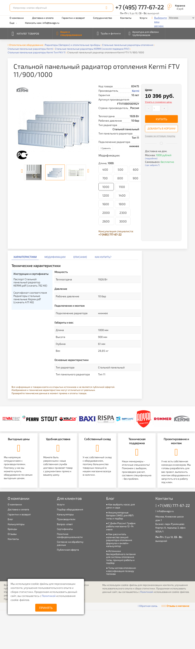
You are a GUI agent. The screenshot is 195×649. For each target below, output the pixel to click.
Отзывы (12, 533)
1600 (106, 204)
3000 (123, 221)
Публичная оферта (68, 549)
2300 (123, 212)
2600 (106, 221)
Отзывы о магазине (175, 605)
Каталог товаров (25, 33)
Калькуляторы (16, 524)
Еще (13, 22)
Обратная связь (148, 605)
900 (135, 178)
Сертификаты (65, 528)
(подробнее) (151, 158)
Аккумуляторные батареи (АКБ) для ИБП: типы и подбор (120, 515)
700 (105, 178)
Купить (161, 119)
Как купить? (103, 257)
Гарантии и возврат (73, 17)
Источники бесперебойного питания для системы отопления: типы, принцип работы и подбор (121, 556)
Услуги (143, 17)
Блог (10, 519)
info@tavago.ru (164, 511)
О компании (17, 17)
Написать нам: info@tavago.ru (42, 22)
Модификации (55, 257)
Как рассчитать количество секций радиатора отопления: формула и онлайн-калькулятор (119, 540)
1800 (122, 204)
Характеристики (25, 257)
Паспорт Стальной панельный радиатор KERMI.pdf (30, 282)
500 (121, 169)
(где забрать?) (152, 165)
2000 (106, 212)
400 (105, 169)
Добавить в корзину (162, 128)
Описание (80, 257)
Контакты (125, 17)
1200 (106, 195)
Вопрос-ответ (65, 524)
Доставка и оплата (42, 17)
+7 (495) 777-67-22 (139, 7)
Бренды (12, 528)
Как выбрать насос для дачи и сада (120, 506)
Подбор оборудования (70, 509)
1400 (122, 195)
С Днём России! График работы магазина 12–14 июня (121, 526)
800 (120, 178)
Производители (66, 519)
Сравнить (106, 148)
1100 (122, 187)
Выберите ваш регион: (160, 21)
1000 (106, 187)
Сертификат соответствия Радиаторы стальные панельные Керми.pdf (30, 297)
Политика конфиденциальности (70, 535)
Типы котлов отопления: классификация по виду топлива (121, 570)
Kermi (135, 90)
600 (135, 169)
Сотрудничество (102, 17)
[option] (55, 122)
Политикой (49, 595)
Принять (46, 607)
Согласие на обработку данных (70, 543)
